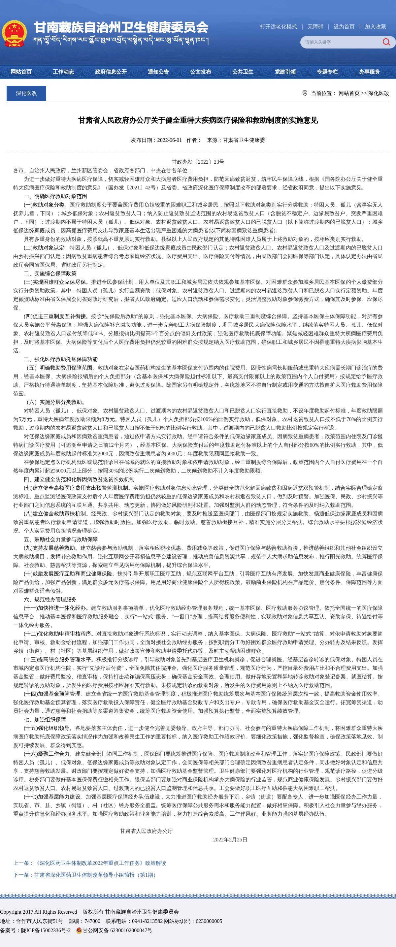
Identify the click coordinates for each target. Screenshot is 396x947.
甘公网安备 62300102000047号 (114, 930)
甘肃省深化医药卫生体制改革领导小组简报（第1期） (96, 875)
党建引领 (285, 72)
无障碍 (315, 26)
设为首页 (344, 26)
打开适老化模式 (278, 26)
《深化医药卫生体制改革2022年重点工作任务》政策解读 (100, 863)
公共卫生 (242, 72)
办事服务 (369, 72)
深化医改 (378, 93)
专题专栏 (327, 72)
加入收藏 (375, 26)
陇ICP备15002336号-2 (46, 930)
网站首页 (21, 72)
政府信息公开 (111, 72)
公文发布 (200, 72)
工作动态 (63, 72)
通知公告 (158, 72)
